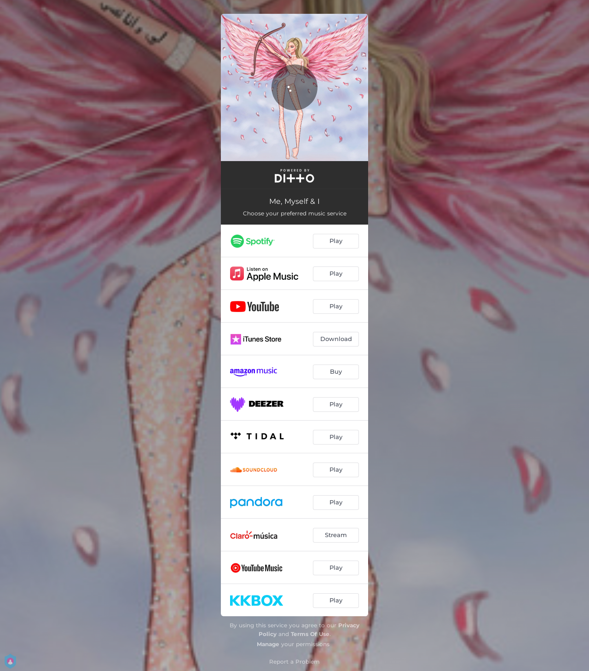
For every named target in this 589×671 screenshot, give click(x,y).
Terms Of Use (310, 634)
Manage (268, 644)
